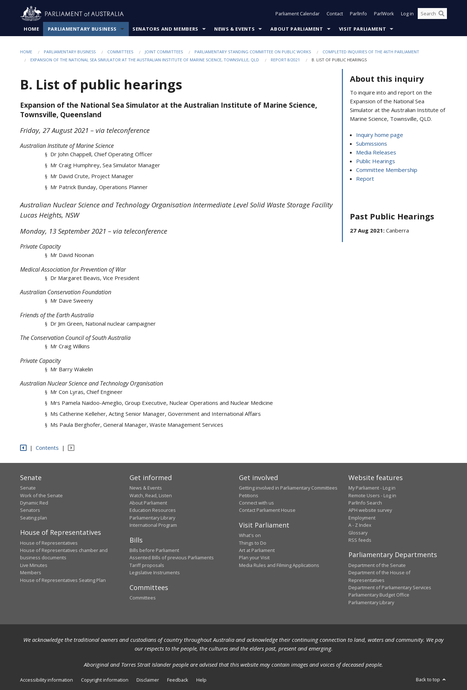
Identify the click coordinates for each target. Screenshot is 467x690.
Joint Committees (164, 51)
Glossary (357, 532)
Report (365, 179)
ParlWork (384, 14)
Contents (47, 448)
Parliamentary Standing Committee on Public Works (252, 51)
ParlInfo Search (365, 502)
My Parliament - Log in (371, 488)
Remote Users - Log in (372, 495)
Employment (361, 517)
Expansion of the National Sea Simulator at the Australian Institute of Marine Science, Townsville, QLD (144, 60)
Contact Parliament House (267, 510)
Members (30, 573)
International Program (153, 525)
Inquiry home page (379, 135)
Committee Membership (386, 170)
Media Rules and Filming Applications (279, 565)
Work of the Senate (41, 495)
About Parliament (296, 29)
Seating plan (33, 517)
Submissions (371, 143)
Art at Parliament (257, 550)
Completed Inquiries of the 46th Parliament (371, 51)
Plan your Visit (254, 558)
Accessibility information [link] (46, 680)
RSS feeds (359, 540)
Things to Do (252, 543)
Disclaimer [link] (147, 680)
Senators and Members (165, 29)
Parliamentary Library (152, 517)
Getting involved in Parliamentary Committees (288, 488)
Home (31, 29)
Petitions (248, 495)
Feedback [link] (177, 680)
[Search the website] (432, 13)
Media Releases (376, 152)
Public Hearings (375, 161)
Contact (335, 14)
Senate (28, 488)
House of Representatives (49, 543)
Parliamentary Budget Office (378, 595)
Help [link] (201, 680)
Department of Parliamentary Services (389, 587)
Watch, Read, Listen (151, 495)
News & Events (234, 29)
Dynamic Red (34, 502)
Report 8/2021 (285, 60)
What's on (250, 535)
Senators (30, 510)
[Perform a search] (441, 13)
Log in (407, 14)
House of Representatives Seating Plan (63, 580)
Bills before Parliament (154, 550)
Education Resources (153, 510)
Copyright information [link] (104, 680)
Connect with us (256, 502)
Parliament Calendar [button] (297, 14)
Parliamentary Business (82, 29)
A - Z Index (359, 525)
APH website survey (370, 510)
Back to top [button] (431, 679)
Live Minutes (33, 565)
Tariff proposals (147, 565)
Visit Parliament (362, 29)
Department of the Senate (377, 565)
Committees (120, 51)
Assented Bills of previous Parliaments (172, 558)
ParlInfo (358, 14)
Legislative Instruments (155, 573)
